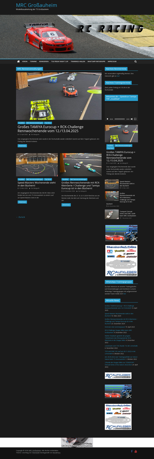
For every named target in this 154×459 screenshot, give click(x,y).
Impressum (112, 61)
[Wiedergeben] (108, 119)
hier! (118, 76)
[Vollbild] (135, 119)
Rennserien (44, 61)
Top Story (48, 123)
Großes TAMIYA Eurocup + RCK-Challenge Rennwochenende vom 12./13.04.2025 (50, 128)
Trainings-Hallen (78, 61)
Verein (24, 61)
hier (124, 294)
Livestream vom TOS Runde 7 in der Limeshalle (121, 346)
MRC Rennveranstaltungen (34, 123)
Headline (21, 123)
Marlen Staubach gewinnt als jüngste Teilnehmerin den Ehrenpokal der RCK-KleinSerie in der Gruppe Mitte (118, 338)
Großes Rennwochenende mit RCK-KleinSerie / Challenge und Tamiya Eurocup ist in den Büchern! (80, 185)
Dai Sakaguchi (35, 134)
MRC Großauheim (36, 5)
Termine (33, 61)
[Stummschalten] (132, 119)
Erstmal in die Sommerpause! (115, 327)
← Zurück (20, 217)
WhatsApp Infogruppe (96, 61)
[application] (121, 111)
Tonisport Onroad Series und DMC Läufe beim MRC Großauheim (128, 213)
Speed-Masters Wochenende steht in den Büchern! (37, 184)
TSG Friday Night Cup (59, 61)
